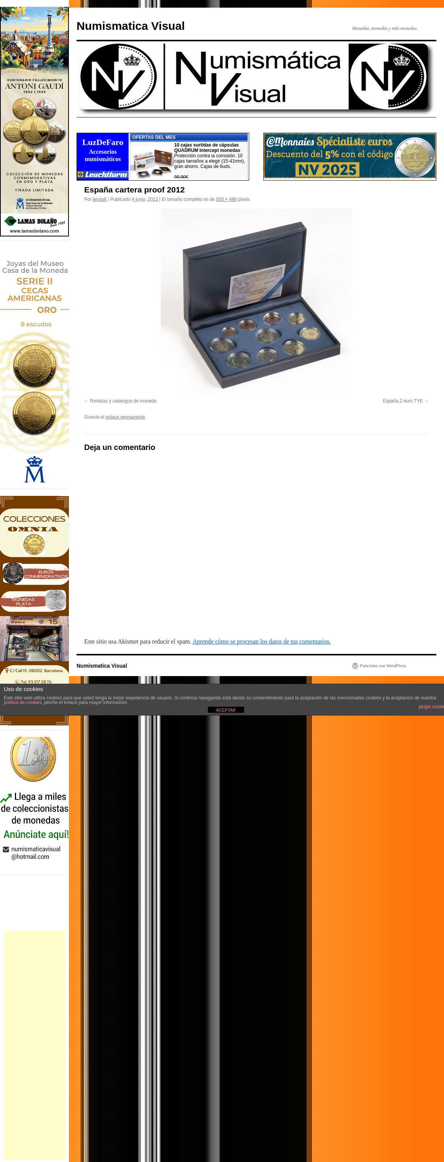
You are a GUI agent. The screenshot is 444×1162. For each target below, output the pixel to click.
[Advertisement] (34, 1045)
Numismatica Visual (131, 26)
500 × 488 (226, 199)
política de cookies (23, 702)
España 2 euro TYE (403, 401)
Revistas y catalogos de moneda (123, 401)
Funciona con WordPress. (383, 665)
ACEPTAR (225, 710)
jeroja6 (99, 199)
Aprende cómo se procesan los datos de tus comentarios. (262, 641)
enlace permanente (125, 417)
